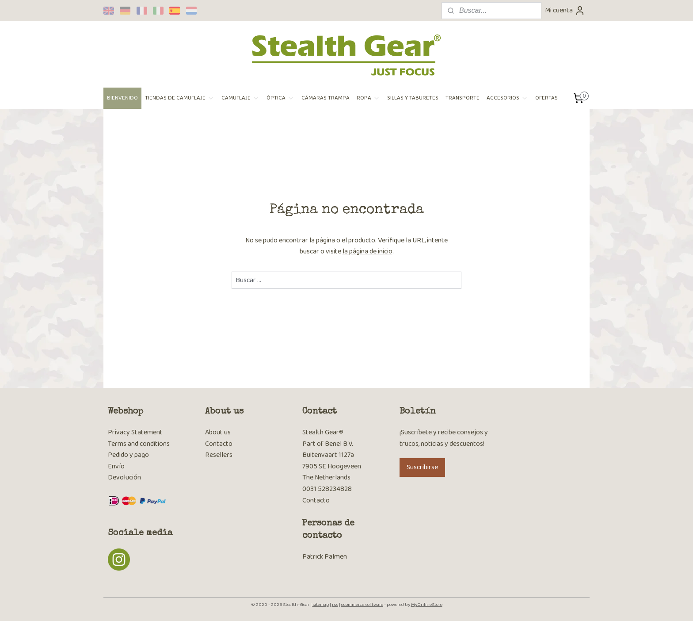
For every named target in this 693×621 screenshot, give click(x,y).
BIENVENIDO (122, 98)
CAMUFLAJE (240, 98)
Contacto (218, 443)
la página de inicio (367, 251)
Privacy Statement (135, 432)
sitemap (320, 605)
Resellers (218, 454)
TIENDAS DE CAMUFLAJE (179, 98)
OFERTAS (546, 98)
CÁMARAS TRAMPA (325, 98)
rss (335, 605)
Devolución (124, 477)
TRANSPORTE (463, 98)
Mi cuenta (565, 10)
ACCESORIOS (507, 98)
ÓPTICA (280, 98)
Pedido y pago (128, 454)
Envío (116, 466)
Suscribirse (422, 467)
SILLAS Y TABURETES (412, 98)
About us (218, 432)
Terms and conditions (139, 443)
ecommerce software (362, 605)
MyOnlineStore (426, 605)
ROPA (368, 98)
